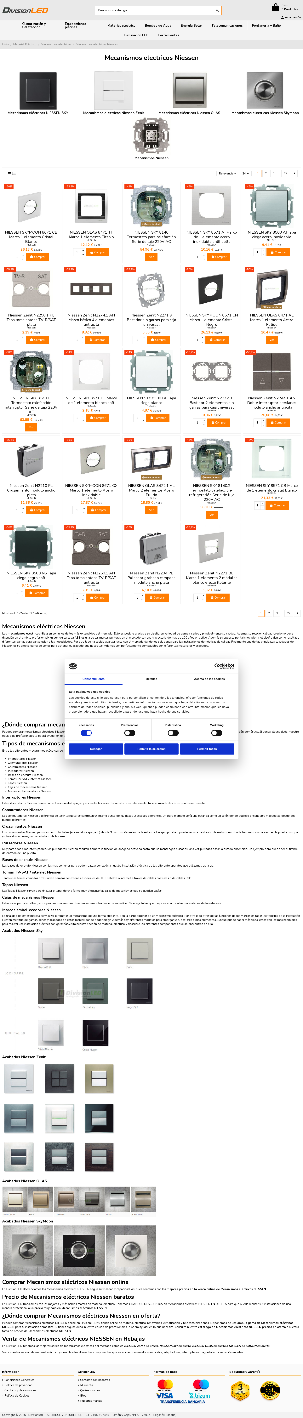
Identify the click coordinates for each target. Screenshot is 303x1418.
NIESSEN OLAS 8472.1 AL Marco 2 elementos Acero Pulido (151, 490)
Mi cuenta (86, 1385)
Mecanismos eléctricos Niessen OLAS (189, 113)
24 (245, 173)
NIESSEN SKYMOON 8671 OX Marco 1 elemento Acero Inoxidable (91, 490)
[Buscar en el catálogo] (217, 10)
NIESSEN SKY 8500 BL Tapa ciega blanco (151, 400)
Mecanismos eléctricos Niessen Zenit (113, 113)
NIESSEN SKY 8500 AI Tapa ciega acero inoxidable (272, 235)
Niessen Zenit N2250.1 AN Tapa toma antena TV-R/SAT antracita (91, 578)
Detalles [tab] (151, 679)
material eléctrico (113, 924)
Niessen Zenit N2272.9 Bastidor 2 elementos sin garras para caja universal (211, 403)
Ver (151, 257)
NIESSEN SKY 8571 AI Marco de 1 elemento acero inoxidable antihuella (211, 237)
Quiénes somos (90, 1390)
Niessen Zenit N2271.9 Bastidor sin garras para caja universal (151, 320)
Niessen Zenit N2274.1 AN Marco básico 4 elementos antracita (91, 320)
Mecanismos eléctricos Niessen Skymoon (265, 113)
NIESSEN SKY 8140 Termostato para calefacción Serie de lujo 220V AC (151, 237)
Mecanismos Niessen (151, 158)
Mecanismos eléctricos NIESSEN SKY (38, 113)
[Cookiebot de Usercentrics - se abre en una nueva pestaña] (217, 666)
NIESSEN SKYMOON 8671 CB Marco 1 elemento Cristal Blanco (31, 237)
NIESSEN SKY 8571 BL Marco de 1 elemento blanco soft (91, 400)
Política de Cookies (16, 1396)
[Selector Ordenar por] (227, 174)
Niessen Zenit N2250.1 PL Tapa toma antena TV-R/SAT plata (31, 320)
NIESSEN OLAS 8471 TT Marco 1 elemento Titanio (91, 235)
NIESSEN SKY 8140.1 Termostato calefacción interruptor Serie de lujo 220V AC (31, 405)
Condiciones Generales (19, 1380)
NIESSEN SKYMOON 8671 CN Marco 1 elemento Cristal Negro (211, 320)
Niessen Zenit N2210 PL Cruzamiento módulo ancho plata (31, 490)
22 (285, 173)
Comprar (37, 257)
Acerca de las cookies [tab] (209, 679)
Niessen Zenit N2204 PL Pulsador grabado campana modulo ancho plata (151, 578)
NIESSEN (31, 244)
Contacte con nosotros (95, 1380)
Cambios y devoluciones (20, 1390)
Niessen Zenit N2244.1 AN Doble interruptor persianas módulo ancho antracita (271, 403)
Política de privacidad (18, 1385)
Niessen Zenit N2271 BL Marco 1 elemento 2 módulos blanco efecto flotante (211, 578)
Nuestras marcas (91, 1401)
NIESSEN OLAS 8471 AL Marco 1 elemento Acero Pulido (272, 320)
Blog (83, 1396)
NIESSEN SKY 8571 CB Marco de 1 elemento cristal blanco (272, 488)
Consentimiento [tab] (94, 679)
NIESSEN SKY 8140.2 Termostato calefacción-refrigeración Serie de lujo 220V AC (211, 492)
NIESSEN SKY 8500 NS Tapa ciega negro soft (31, 575)
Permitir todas (207, 749)
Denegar (96, 749)
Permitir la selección (151, 749)
